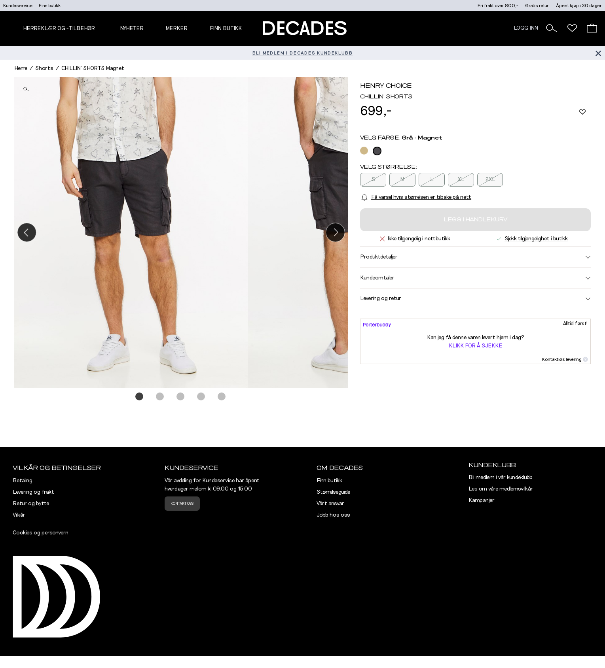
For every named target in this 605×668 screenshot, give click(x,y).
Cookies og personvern (40, 533)
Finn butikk (50, 5)
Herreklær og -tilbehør (59, 28)
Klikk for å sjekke (475, 346)
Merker (176, 28)
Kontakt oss (182, 504)
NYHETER (132, 28)
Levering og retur (475, 298)
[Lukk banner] (598, 53)
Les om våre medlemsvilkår (500, 489)
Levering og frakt (33, 492)
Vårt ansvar (330, 503)
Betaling (22, 480)
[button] (551, 28)
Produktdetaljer (475, 257)
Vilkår (19, 515)
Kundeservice (17, 5)
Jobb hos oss (333, 515)
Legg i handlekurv (475, 220)
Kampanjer (481, 500)
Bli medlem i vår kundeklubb (500, 477)
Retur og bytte (31, 503)
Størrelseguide (333, 492)
